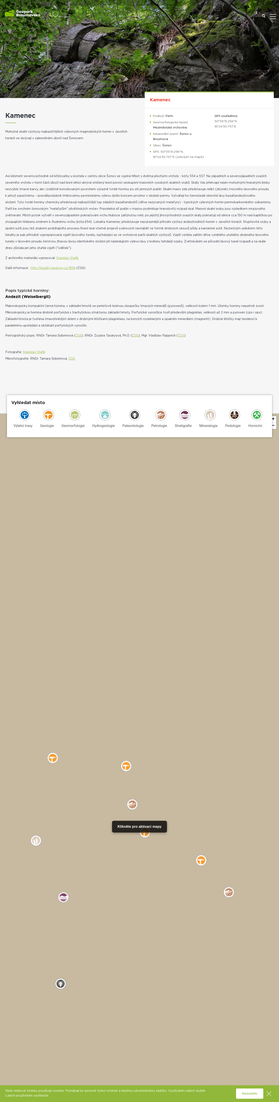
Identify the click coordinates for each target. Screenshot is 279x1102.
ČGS (78, 335)
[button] (273, 419)
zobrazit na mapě (189, 157)
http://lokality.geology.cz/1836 (53, 268)
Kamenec (160, 100)
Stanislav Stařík (67, 258)
